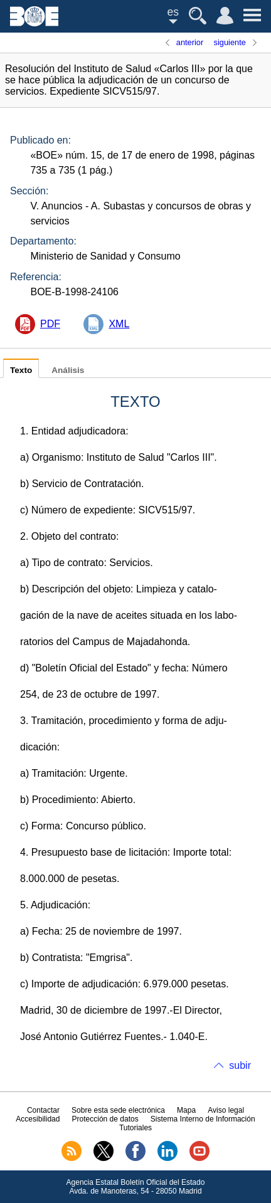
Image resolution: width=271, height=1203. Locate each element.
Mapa (186, 1110)
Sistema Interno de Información (203, 1119)
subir (240, 1065)
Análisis (67, 370)
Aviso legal (226, 1110)
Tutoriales (135, 1127)
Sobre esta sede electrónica (118, 1110)
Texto (21, 370)
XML (119, 323)
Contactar (43, 1110)
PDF (50, 323)
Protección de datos (105, 1119)
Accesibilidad (38, 1119)
